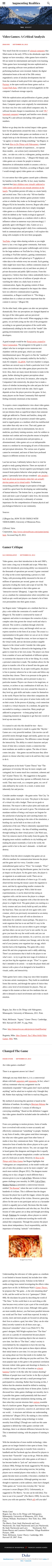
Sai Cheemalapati (10, 559)
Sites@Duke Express (8, 1563)
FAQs (21, 1564)
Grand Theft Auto (10, 92)
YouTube (6, 245)
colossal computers (37, 55)
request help (28, 1564)
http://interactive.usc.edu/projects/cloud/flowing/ (27, 1033)
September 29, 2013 (23, 1063)
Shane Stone (8, 1063)
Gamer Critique (14, 551)
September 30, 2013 (20, 48)
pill (34, 1504)
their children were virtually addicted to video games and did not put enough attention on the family (24, 191)
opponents (33, 1085)
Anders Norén (41, 1551)
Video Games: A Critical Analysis (20, 38)
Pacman (6, 88)
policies (45, 1563)
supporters (20, 1085)
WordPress (19, 1551)
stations (36, 1406)
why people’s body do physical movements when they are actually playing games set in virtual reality (25, 483)
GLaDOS (21, 366)
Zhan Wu (6, 48)
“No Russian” (14, 1192)
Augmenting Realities (26, 3)
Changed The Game (17, 1055)
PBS (11, 1043)
